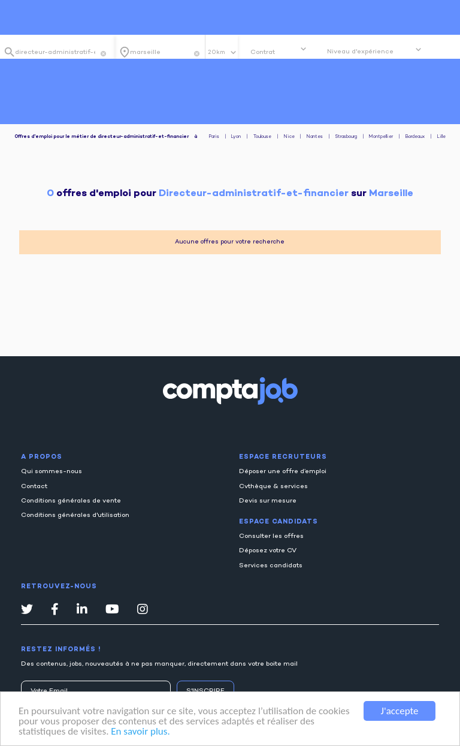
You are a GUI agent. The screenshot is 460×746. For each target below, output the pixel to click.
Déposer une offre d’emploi (282, 472)
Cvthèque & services (273, 487)
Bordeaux (415, 137)
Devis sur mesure (267, 501)
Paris (214, 137)
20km (217, 52)
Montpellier (381, 137)
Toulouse (262, 137)
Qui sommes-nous (51, 472)
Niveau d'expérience (360, 52)
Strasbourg (346, 137)
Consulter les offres (271, 536)
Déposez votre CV (267, 551)
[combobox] (55, 52)
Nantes (315, 137)
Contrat (262, 52)
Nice (289, 137)
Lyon (236, 137)
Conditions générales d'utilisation (75, 515)
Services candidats (270, 566)
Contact (34, 487)
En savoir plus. (140, 732)
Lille (441, 137)
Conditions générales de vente (71, 501)
